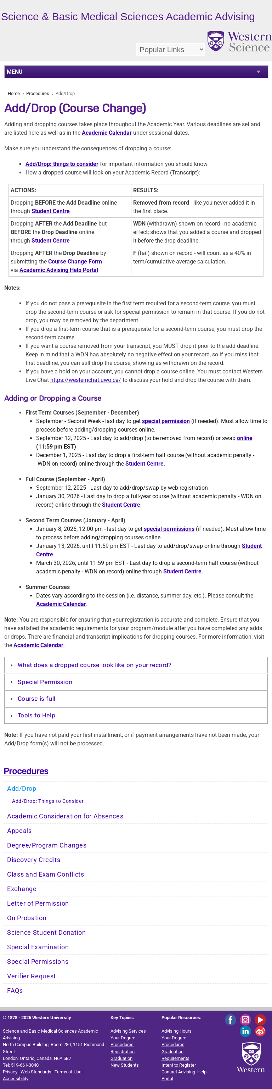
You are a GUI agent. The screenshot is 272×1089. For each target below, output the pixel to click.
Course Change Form (75, 261)
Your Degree (122, 1037)
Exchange (22, 889)
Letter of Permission (38, 903)
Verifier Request (31, 976)
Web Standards (36, 1071)
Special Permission (45, 681)
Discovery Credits (34, 859)
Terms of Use (68, 1071)
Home (14, 93)
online (245, 438)
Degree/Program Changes (46, 845)
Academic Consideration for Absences (65, 816)
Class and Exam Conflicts (45, 874)
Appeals (19, 830)
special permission (166, 421)
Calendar (51, 645)
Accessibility (15, 1078)
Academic (26, 645)
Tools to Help (36, 715)
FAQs (15, 990)
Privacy (10, 1071)
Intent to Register (179, 1065)
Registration (122, 1051)
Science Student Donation (46, 932)
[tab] (136, 665)
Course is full (36, 698)
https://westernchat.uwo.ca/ (85, 380)
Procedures (37, 93)
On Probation (26, 918)
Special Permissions (37, 961)
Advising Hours (177, 1031)
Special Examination (38, 947)
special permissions (169, 529)
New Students (124, 1065)
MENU (15, 71)
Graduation (121, 1058)
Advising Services (128, 1031)
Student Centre (51, 211)
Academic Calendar (107, 132)
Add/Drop (21, 788)
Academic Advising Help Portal (58, 270)
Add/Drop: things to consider (62, 164)
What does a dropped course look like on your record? (95, 664)
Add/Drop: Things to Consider (48, 801)
